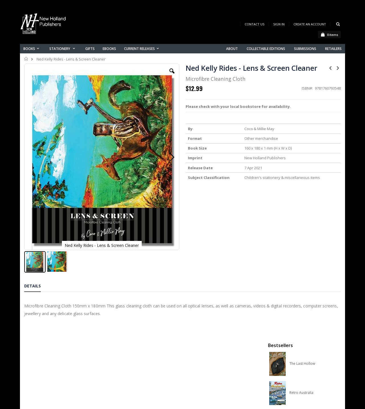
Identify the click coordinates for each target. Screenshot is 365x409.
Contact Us (254, 24)
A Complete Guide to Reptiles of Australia (311, 210)
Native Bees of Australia (308, 181)
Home (26, 58)
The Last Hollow (302, 94)
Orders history (124, 352)
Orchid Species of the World (311, 152)
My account (122, 345)
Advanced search (128, 360)
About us (119, 330)
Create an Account (309, 24)
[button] (133, 75)
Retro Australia (301, 123)
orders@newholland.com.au (62, 354)
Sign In (279, 24)
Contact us (121, 338)
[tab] (36, 240)
